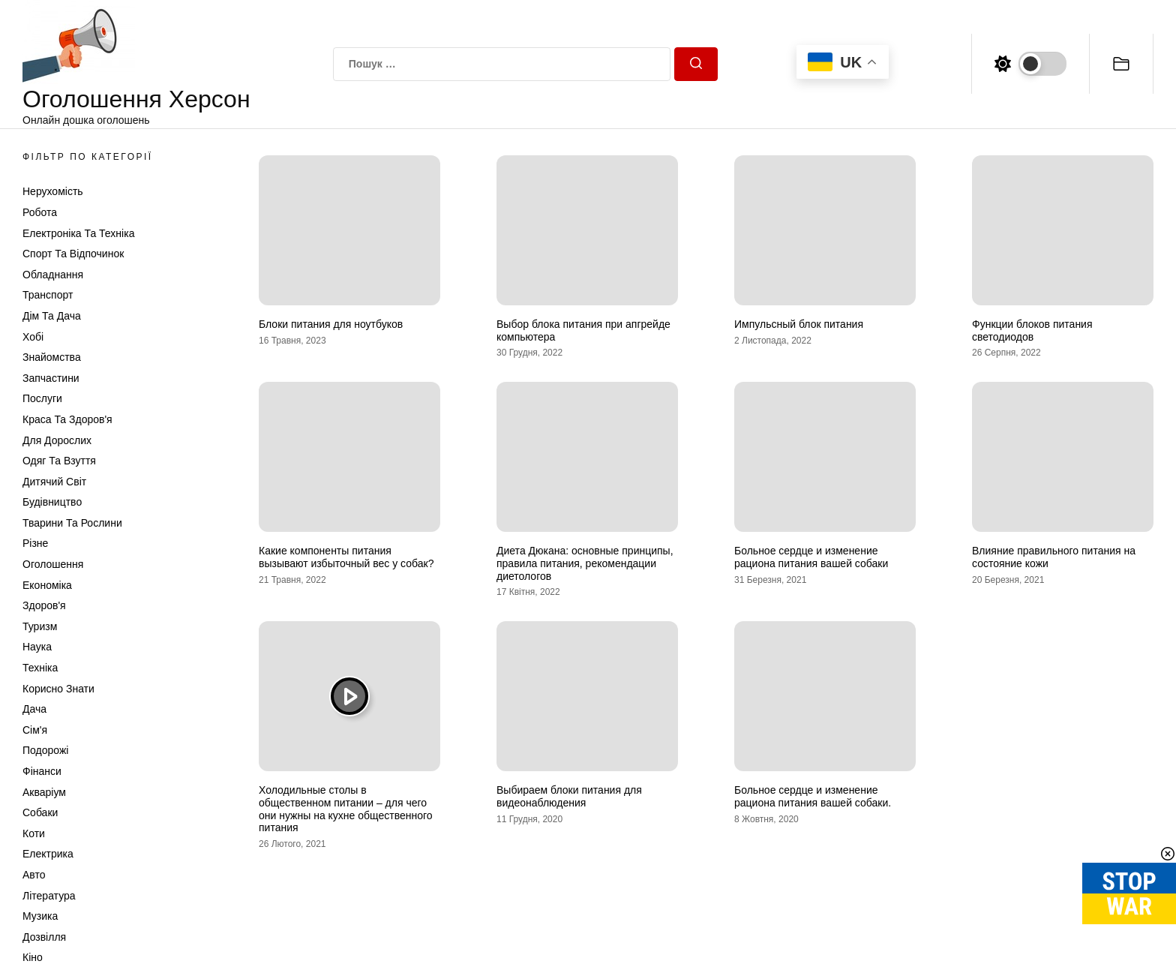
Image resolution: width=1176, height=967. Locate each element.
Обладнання (52, 275)
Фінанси (42, 771)
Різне (35, 543)
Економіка (47, 585)
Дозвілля (44, 937)
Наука (37, 647)
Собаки (40, 812)
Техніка (40, 668)
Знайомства (51, 357)
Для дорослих (57, 440)
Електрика (48, 854)
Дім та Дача (51, 316)
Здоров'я (44, 605)
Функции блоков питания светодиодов (1032, 330)
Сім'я (34, 730)
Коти (33, 833)
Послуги (42, 398)
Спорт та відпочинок (73, 254)
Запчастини (51, 378)
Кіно (32, 957)
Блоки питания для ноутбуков (331, 324)
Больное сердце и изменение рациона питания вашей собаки (811, 557)
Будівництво (52, 502)
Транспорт (47, 295)
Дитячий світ (54, 482)
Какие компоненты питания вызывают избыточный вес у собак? (346, 557)
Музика (40, 916)
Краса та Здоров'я (67, 419)
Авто (34, 875)
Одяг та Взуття (59, 461)
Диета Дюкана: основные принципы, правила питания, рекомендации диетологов (585, 563)
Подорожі (45, 750)
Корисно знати (58, 689)
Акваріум (44, 792)
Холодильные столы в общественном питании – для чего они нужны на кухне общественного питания (346, 808)
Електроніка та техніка (78, 233)
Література (49, 896)
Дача (34, 709)
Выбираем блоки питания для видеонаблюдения (569, 796)
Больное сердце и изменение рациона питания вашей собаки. (812, 796)
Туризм (39, 626)
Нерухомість (52, 191)
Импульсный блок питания (798, 324)
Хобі (33, 337)
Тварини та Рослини (72, 523)
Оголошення (52, 564)
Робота (39, 212)
